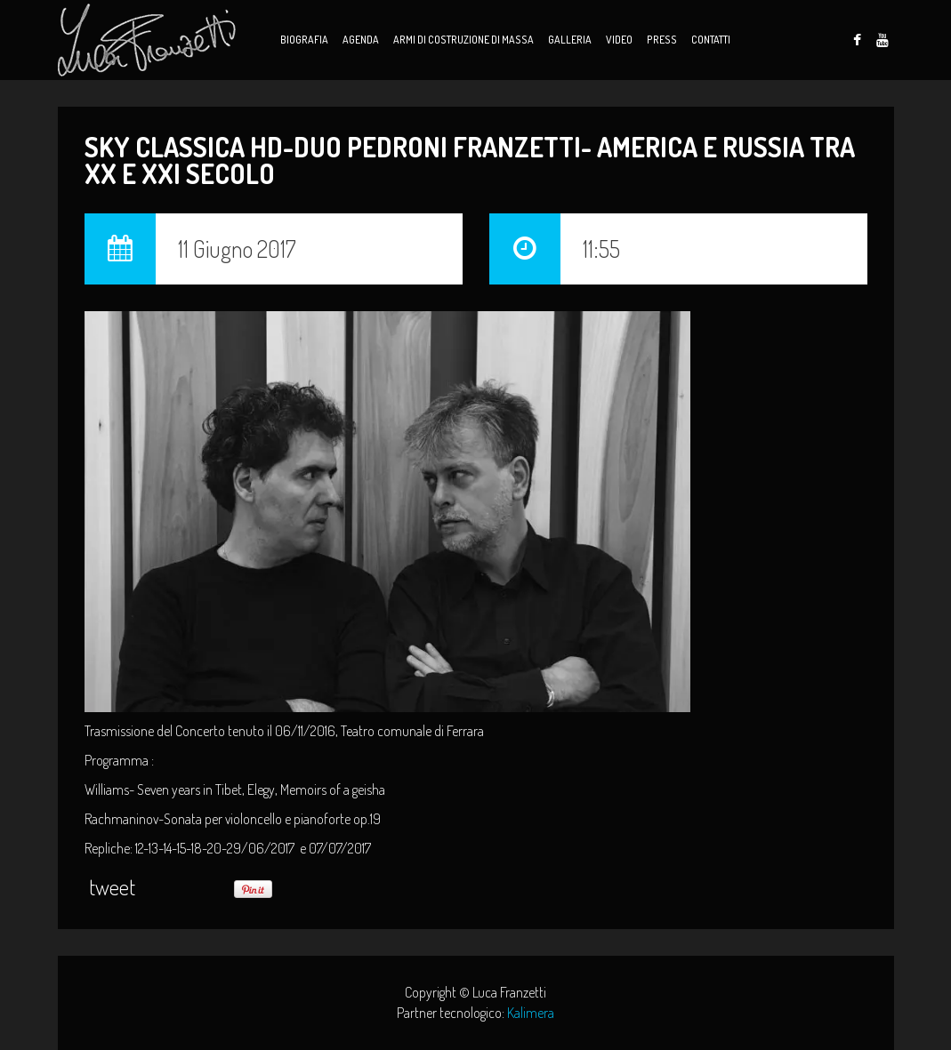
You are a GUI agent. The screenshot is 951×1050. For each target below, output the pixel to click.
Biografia (304, 39)
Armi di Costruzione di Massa (463, 39)
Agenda (361, 39)
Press (662, 39)
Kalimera (530, 1013)
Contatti (710, 39)
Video (619, 39)
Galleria (570, 39)
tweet (112, 887)
